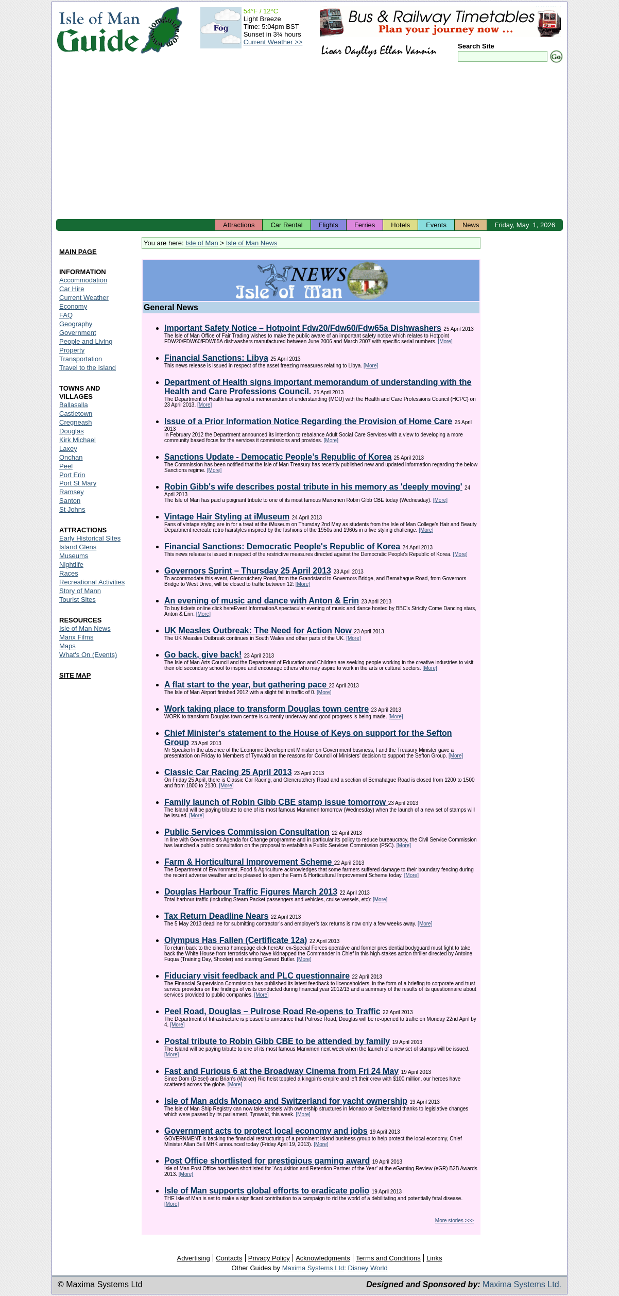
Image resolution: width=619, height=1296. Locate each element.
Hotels (400, 225)
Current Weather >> (273, 42)
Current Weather (84, 297)
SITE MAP (75, 675)
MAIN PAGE (78, 252)
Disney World (368, 1268)
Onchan (71, 457)
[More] (445, 341)
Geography (75, 324)
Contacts (229, 1258)
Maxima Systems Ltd (313, 1268)
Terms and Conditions (388, 1258)
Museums (73, 556)
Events (436, 225)
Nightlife (71, 564)
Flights (328, 225)
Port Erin (72, 475)
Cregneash (75, 422)
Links (434, 1258)
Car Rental (286, 225)
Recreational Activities (92, 582)
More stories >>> (454, 1220)
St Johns (72, 509)
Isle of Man (201, 243)
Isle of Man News (252, 243)
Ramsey (71, 492)
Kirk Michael (77, 440)
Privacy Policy (269, 1258)
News (470, 225)
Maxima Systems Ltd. (522, 1284)
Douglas (71, 431)
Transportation (80, 359)
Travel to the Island (87, 368)
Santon (69, 500)
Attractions (238, 225)
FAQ (66, 315)
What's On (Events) (88, 655)
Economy (73, 306)
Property (71, 350)
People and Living (85, 341)
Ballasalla (73, 405)
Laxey (68, 448)
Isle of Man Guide (98, 30)
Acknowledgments (323, 1258)
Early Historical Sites (90, 538)
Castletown (75, 413)
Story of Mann (80, 591)
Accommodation (83, 280)
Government (77, 332)
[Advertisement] (309, 142)
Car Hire (71, 289)
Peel (66, 466)
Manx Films (76, 637)
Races (68, 573)
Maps (67, 646)
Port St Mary (77, 483)
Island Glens (77, 547)
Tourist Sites (77, 599)
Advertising (193, 1258)
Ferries (364, 225)
